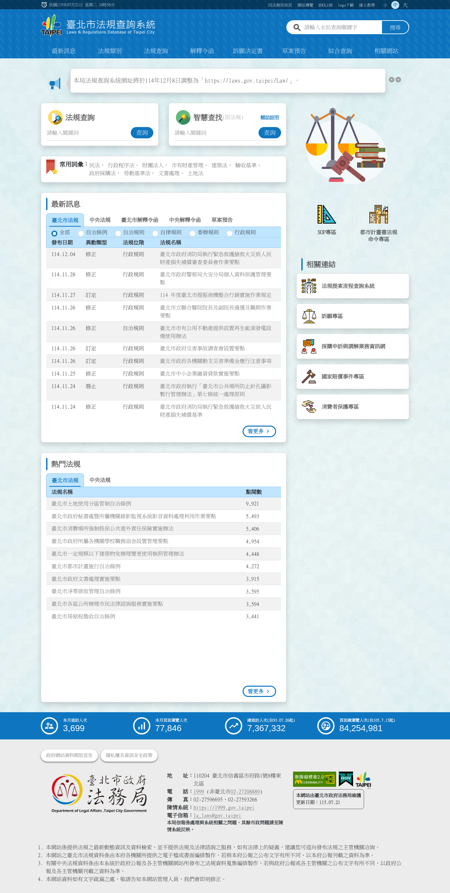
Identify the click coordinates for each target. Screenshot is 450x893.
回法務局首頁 (280, 5)
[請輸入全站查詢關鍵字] (342, 27)
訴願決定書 (248, 51)
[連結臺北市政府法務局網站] (99, 793)
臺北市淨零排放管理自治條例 (85, 591)
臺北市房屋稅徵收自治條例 (83, 616)
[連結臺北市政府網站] (363, 780)
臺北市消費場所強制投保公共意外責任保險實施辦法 (112, 528)
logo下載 (346, 5)
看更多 (255, 431)
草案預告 (294, 51)
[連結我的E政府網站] (346, 779)
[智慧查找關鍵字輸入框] (216, 132)
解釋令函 (202, 51)
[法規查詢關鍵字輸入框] (88, 132)
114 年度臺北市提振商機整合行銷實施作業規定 (215, 295)
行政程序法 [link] (121, 165)
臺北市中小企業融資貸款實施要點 (200, 373)
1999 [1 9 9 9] (198, 791)
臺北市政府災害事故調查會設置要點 (202, 348)
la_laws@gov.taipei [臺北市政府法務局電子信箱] (217, 815)
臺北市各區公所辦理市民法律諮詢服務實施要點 (107, 603)
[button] (391, 80)
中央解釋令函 (185, 220)
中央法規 (100, 220)
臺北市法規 (65, 220)
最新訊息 (64, 51)
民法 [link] (94, 165)
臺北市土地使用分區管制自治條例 (91, 503)
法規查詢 (156, 51)
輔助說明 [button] (270, 117)
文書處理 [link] (169, 173)
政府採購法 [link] (102, 173)
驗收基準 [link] (246, 165)
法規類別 (110, 51)
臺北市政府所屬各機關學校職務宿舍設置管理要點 (109, 541)
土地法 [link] (195, 173)
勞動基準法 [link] (137, 173)
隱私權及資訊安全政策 (129, 755)
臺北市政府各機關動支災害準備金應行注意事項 (215, 361)
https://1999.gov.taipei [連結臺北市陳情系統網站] (224, 807)
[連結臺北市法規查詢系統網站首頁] (98, 25)
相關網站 (386, 51)
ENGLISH (326, 5)
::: (45, 4)
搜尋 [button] (395, 27)
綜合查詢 (340, 51)
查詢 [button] (142, 133)
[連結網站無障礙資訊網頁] (314, 779)
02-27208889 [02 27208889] (245, 791)
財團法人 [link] (153, 165)
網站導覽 (305, 5)
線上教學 (367, 5)
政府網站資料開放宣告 (69, 755)
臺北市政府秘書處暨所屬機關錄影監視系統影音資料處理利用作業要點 (133, 516)
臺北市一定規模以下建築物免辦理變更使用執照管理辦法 (117, 553)
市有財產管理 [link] (187, 165)
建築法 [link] (219, 165)
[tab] (65, 220)
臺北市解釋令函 (139, 220)
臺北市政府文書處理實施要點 (85, 579)
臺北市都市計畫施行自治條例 (85, 566)
